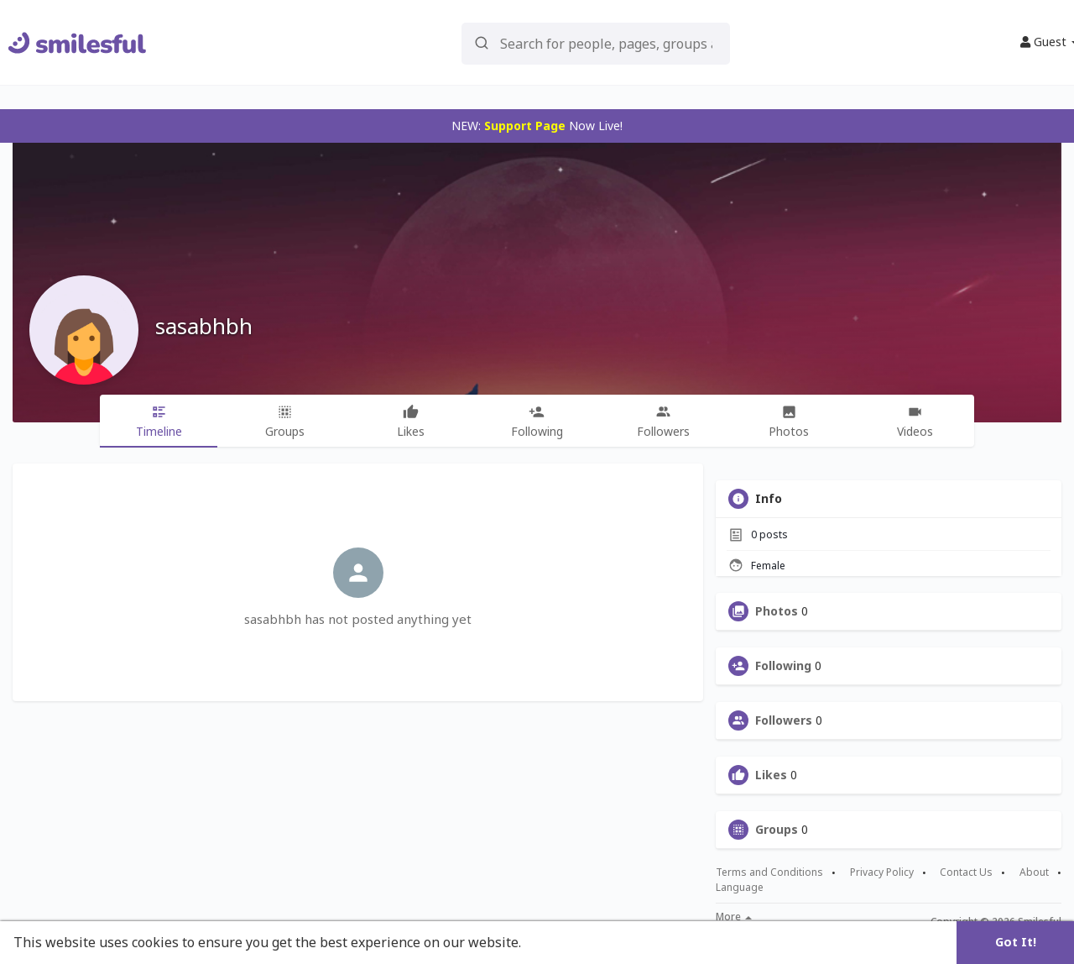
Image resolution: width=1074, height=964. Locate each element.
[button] (596, 42)
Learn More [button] (564, 942)
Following (783, 666)
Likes (771, 775)
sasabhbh (204, 326)
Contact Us (966, 872)
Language (740, 887)
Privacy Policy (882, 872)
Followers (783, 720)
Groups (776, 829)
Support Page (525, 126)
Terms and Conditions (769, 872)
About (1034, 872)
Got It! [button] (1015, 942)
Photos (776, 611)
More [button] (734, 917)
